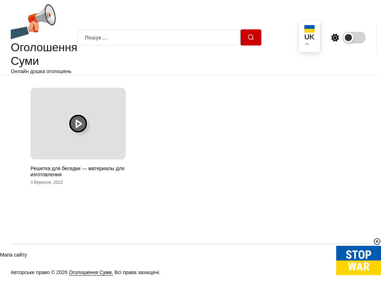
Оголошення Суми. (91, 272)
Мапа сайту (13, 255)
